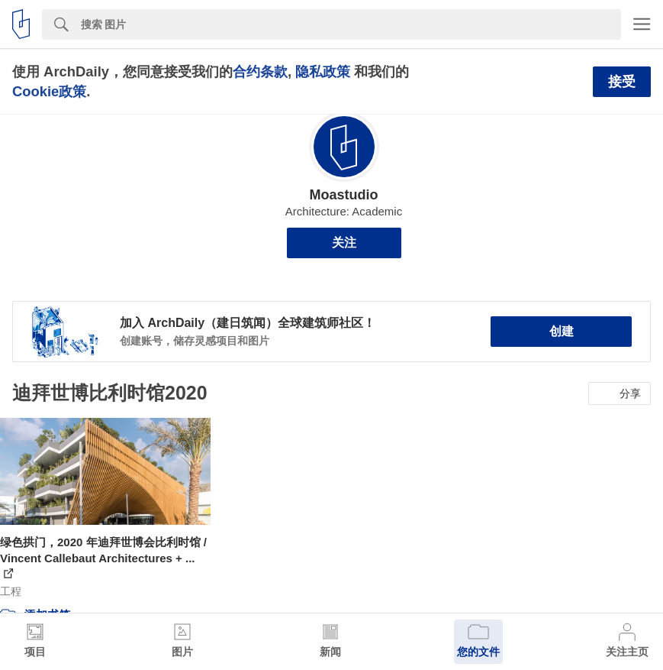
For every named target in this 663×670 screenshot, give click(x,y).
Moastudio (344, 194)
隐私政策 (322, 71)
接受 (622, 81)
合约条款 (260, 71)
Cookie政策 (49, 91)
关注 (344, 242)
